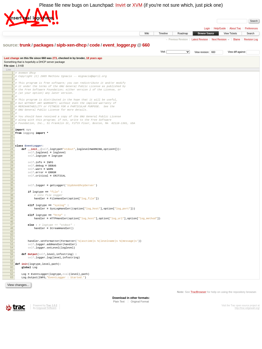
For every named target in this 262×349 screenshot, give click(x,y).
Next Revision (219, 39)
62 (11, 307)
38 (11, 215)
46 (11, 247)
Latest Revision (199, 39)
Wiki (146, 33)
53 (11, 272)
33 (11, 198)
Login (207, 28)
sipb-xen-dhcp (72, 44)
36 (11, 208)
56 (11, 283)
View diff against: (244, 52)
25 (11, 166)
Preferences (251, 28)
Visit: (163, 51)
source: (11, 44)
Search (250, 33)
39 (11, 220)
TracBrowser (198, 326)
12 (11, 117)
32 (11, 194)
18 (11, 141)
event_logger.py (119, 44)
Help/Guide (220, 28)
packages (43, 44)
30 (11, 186)
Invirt (120, 5)
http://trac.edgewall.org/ (247, 342)
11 (11, 113)
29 (11, 182)
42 (11, 232)
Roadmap (183, 33)
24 (11, 162)
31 (11, 190)
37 (11, 211)
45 (11, 243)
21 (11, 152)
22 (11, 155)
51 (11, 265)
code (95, 44)
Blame (236, 39)
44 (11, 239)
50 (11, 261)
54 (11, 276)
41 (11, 228)
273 (54, 58)
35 (11, 204)
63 (11, 311)
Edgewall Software (46, 342)
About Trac (235, 28)
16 (11, 133)
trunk (25, 44)
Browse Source (206, 33)
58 (11, 291)
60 (11, 298)
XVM (137, 5)
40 (11, 224)
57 (11, 287)
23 (11, 158)
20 (11, 149)
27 (11, 174)
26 (11, 170)
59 (11, 294)
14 (11, 125)
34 (11, 201)
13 (11, 121)
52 (11, 268)
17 (11, 137)
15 (11, 129)
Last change (11, 58)
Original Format (140, 336)
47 (11, 250)
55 (11, 280)
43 (11, 236)
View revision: (202, 52)
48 (11, 254)
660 (146, 44)
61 (11, 303)
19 (11, 145)
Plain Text (119, 336)
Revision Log (251, 39)
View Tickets (230, 33)
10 (11, 109)
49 (11, 258)
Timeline (163, 33)
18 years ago (94, 58)
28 (11, 178)
